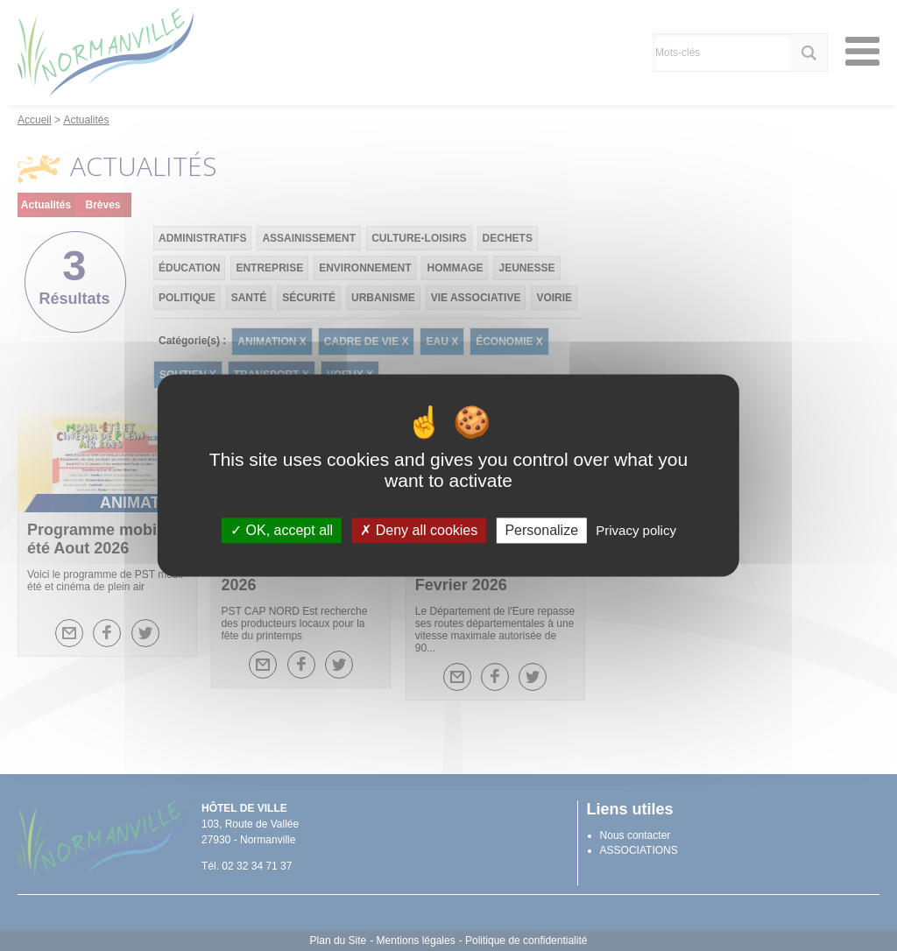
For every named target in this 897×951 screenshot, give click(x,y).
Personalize (541, 530)
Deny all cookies (418, 530)
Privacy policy (636, 530)
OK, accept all (281, 530)
